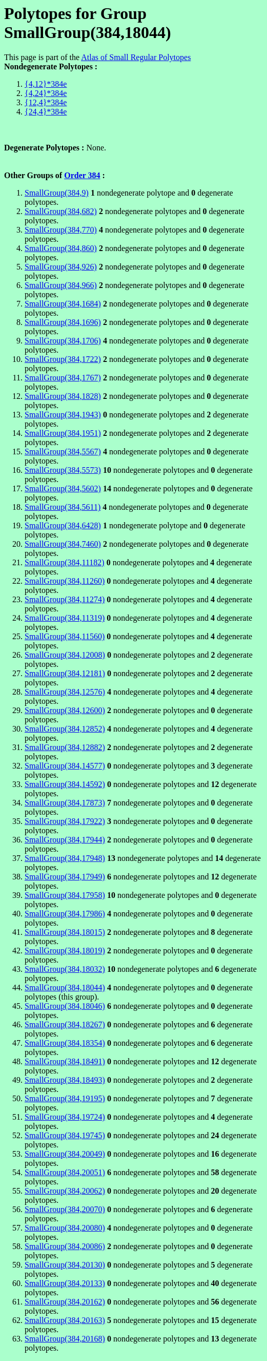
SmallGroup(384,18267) (65, 1024)
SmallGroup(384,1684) (63, 303)
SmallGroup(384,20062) (65, 1190)
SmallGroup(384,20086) (65, 1246)
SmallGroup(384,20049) (65, 1153)
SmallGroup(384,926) (61, 266)
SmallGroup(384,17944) (65, 839)
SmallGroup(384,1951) (63, 433)
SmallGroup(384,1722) (63, 359)
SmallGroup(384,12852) (65, 728)
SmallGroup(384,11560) (65, 636)
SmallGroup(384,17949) (65, 876)
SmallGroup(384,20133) (65, 1283)
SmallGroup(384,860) (61, 248)
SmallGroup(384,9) (57, 192)
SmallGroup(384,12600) (65, 710)
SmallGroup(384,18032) (65, 969)
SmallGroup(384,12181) (65, 673)
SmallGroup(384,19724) (65, 1117)
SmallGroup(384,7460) (63, 544)
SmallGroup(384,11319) (65, 618)
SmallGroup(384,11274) (65, 599)
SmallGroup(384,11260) (65, 581)
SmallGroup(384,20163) (65, 1320)
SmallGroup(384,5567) (63, 451)
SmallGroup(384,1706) (63, 340)
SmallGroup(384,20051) (65, 1172)
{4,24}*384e (46, 93)
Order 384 (82, 175)
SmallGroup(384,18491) (65, 1061)
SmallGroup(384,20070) (65, 1209)
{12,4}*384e (46, 102)
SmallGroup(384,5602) (63, 488)
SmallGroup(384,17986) (65, 913)
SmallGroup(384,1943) (63, 414)
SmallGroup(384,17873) (65, 802)
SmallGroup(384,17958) (65, 895)
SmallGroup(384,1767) (63, 377)
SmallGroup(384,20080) (65, 1227)
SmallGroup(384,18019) (65, 950)
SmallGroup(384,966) (61, 285)
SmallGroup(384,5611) (62, 507)
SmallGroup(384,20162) (65, 1301)
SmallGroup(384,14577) (65, 765)
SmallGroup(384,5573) (63, 470)
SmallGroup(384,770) (61, 229)
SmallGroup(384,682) (61, 211)
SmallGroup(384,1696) (63, 322)
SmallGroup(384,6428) (63, 525)
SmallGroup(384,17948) (65, 858)
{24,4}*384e (46, 111)
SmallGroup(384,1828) (63, 396)
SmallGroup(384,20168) (65, 1338)
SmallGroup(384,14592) (65, 784)
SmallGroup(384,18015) (65, 932)
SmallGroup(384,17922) (65, 821)
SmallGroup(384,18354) (65, 1043)
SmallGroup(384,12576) (65, 691)
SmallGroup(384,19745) (65, 1135)
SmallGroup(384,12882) (65, 747)
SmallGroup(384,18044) (65, 987)
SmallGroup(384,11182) (65, 562)
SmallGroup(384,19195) (65, 1098)
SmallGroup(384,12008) (65, 654)
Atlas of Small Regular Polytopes (136, 57)
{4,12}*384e (46, 84)
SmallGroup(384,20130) (65, 1264)
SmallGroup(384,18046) (65, 1006)
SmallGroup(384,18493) (65, 1080)
